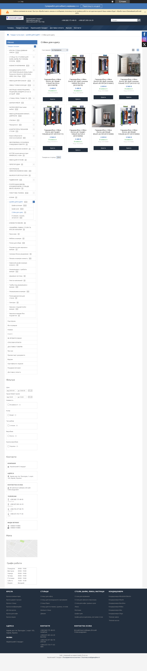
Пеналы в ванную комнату (18, 258)
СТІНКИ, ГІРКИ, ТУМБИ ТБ (18, 98)
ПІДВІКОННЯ (13, 180)
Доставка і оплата (57, 28)
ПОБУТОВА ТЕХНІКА (16, 193)
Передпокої (13, 125)
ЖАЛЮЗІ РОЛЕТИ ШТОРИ (18, 175)
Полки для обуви (15, 243)
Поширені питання (14, 368)
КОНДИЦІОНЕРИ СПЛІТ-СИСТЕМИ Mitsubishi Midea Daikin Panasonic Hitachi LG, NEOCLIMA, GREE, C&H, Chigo (20, 73)
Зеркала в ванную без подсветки (17, 314)
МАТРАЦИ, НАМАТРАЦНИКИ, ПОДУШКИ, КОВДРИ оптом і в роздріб (20, 92)
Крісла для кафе (12, 613)
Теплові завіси (114, 617)
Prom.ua (85, 655)
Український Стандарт (39, 28)
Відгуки (69, 28)
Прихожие (13, 234)
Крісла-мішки (11, 617)
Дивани (43, 613)
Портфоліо (12, 321)
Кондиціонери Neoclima (117, 603)
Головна (10, 28)
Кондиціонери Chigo (116, 613)
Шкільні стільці (45, 610)
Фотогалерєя (12, 325)
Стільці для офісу (46, 596)
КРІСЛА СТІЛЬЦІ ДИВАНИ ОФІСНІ (18, 51)
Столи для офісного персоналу (85, 600)
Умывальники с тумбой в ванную (18, 270)
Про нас (10, 351)
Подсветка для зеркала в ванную (18, 248)
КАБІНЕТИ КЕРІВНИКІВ (17, 65)
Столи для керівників (82, 596)
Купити (52, 99)
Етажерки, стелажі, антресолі (18, 216)
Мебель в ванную (15, 238)
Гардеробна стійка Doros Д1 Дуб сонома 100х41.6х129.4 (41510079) (78, 82)
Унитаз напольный (15, 280)
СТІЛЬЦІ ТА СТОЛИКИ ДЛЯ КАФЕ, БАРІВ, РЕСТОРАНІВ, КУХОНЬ (18, 59)
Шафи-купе (15, 209)
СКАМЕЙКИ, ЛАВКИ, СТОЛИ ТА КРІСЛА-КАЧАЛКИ (20, 228)
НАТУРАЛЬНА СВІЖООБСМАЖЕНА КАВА (18, 170)
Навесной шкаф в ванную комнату (18, 264)
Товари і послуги (22, 28)
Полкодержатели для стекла (17, 297)
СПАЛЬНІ (12, 120)
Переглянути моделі (91, 6)
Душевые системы (16, 276)
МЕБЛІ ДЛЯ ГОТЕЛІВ (16, 160)
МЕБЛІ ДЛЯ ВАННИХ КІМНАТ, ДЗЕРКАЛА (19, 115)
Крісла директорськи (13, 600)
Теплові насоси (114, 620)
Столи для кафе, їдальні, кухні (85, 603)
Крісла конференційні (13, 606)
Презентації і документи (16, 355)
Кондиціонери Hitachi (116, 600)
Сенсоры (12, 302)
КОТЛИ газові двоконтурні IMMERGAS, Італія (18, 154)
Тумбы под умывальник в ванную (18, 286)
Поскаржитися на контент (72, 657)
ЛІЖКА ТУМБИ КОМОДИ (18, 85)
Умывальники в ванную (17, 291)
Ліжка (77, 606)
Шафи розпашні (17, 205)
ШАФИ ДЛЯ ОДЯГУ (33, 35)
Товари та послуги (17, 35)
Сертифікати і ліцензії (15, 363)
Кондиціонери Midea (116, 606)
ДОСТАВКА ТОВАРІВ (15, 346)
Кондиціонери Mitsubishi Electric (120, 596)
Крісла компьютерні (13, 596)
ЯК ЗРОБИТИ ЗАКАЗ (15, 338)
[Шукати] (139, 20)
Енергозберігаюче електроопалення (15, 137)
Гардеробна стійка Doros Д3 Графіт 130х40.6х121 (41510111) (52, 132)
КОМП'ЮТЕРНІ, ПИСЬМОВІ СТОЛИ (18, 130)
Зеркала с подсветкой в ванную (17, 308)
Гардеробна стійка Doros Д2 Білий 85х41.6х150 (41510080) (103, 132)
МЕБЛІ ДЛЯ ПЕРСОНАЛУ (17, 80)
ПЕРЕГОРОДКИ (14, 164)
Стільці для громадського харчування (53, 600)
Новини (10, 329)
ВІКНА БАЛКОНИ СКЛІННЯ (18, 149)
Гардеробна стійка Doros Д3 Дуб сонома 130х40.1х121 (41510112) (129, 81)
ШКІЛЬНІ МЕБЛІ (14, 102)
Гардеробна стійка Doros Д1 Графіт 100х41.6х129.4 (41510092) (78, 133)
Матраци (78, 610)
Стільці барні (45, 603)
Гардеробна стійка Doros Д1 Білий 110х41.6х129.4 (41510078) (52, 82)
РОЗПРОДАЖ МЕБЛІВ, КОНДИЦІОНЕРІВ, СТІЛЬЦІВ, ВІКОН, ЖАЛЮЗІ (19, 186)
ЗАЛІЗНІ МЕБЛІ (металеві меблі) (18, 108)
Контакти (77, 28)
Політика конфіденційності (91, 657)
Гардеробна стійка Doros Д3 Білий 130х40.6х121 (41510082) (129, 132)
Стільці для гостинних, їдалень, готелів (54, 606)
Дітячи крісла (11, 610)
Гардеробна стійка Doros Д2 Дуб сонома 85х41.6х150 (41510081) (103, 81)
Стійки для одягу (17, 212)
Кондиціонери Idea (115, 610)
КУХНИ (11, 197)
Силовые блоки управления (18, 254)
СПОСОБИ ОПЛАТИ (14, 342)
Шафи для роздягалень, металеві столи (89, 617)
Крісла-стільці (11, 603)
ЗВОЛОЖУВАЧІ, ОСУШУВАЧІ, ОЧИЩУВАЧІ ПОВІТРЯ (19, 143)
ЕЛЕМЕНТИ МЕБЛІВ (16, 223)
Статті (10, 334)
